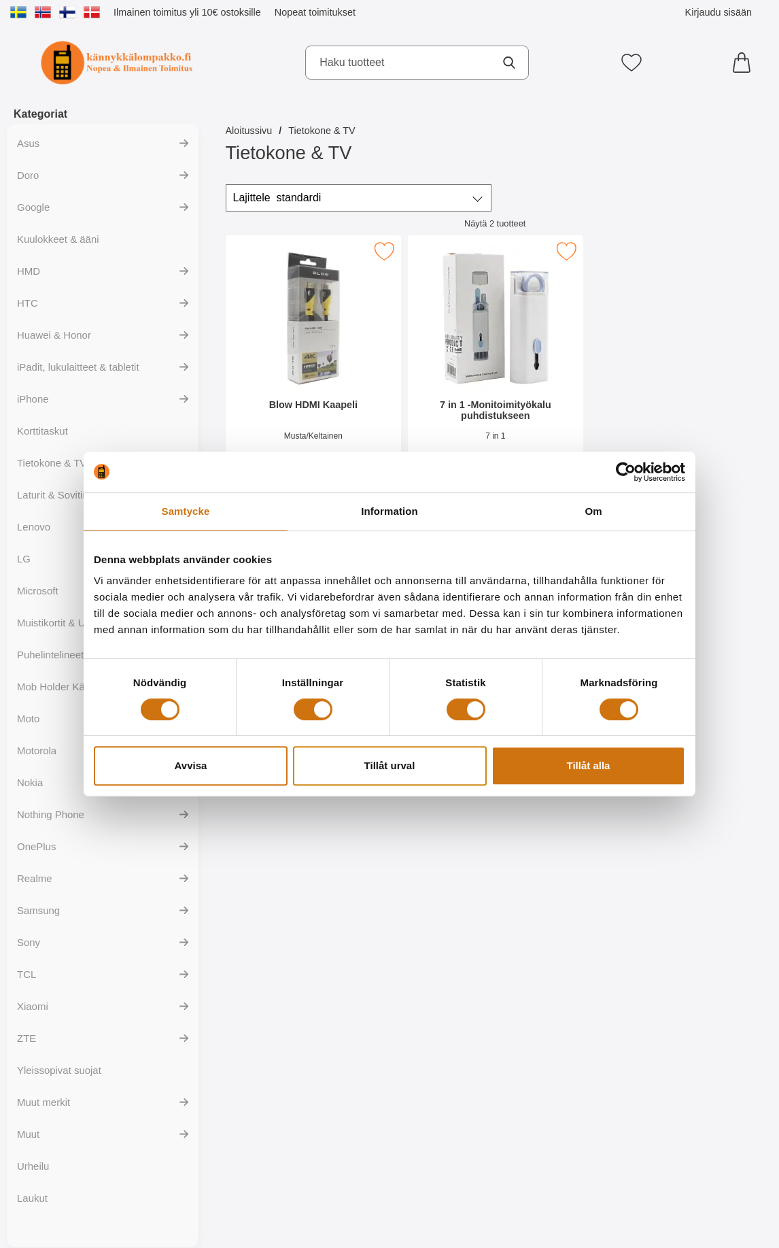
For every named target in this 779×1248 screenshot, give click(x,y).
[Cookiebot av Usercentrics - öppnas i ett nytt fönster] (625, 472)
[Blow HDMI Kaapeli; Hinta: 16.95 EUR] (313, 359)
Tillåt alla (588, 765)
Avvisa (191, 765)
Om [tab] (593, 511)
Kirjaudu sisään (718, 12)
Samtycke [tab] (186, 511)
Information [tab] (389, 511)
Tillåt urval (389, 765)
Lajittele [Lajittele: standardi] (277, 198)
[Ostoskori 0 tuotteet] (745, 62)
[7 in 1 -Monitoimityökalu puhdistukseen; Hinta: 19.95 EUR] (495, 359)
